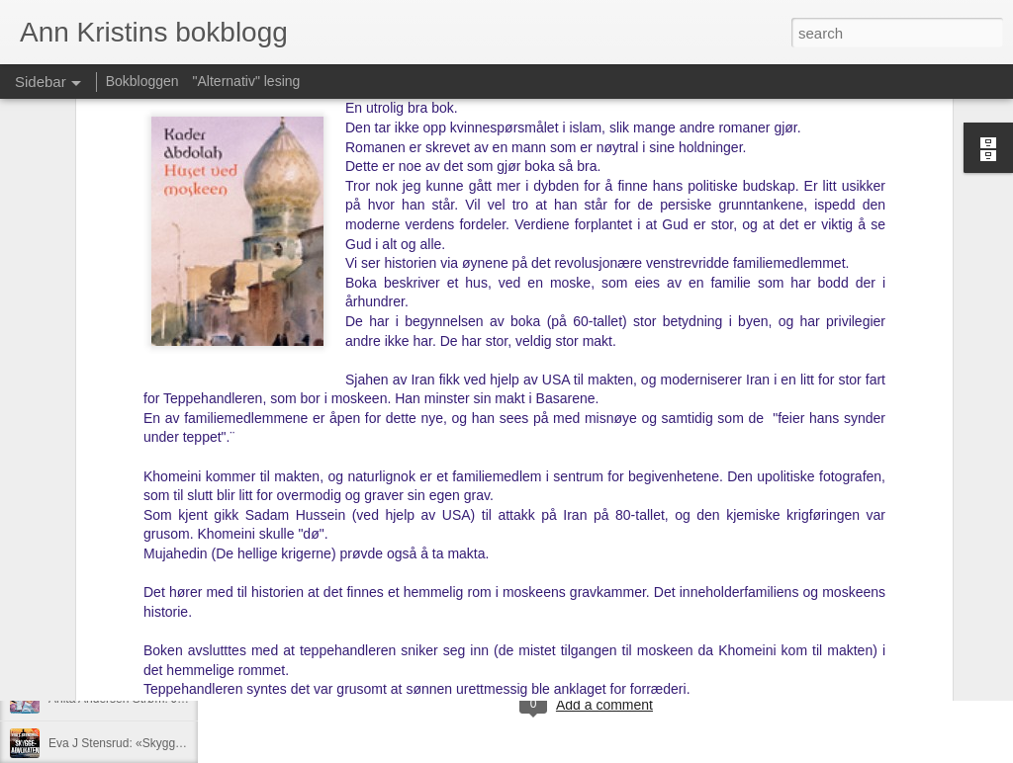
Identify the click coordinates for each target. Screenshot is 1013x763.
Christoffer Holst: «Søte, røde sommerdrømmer (172, 654)
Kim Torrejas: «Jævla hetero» (125, 610)
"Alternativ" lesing (247, 81)
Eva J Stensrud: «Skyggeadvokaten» (145, 743)
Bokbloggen (142, 81)
